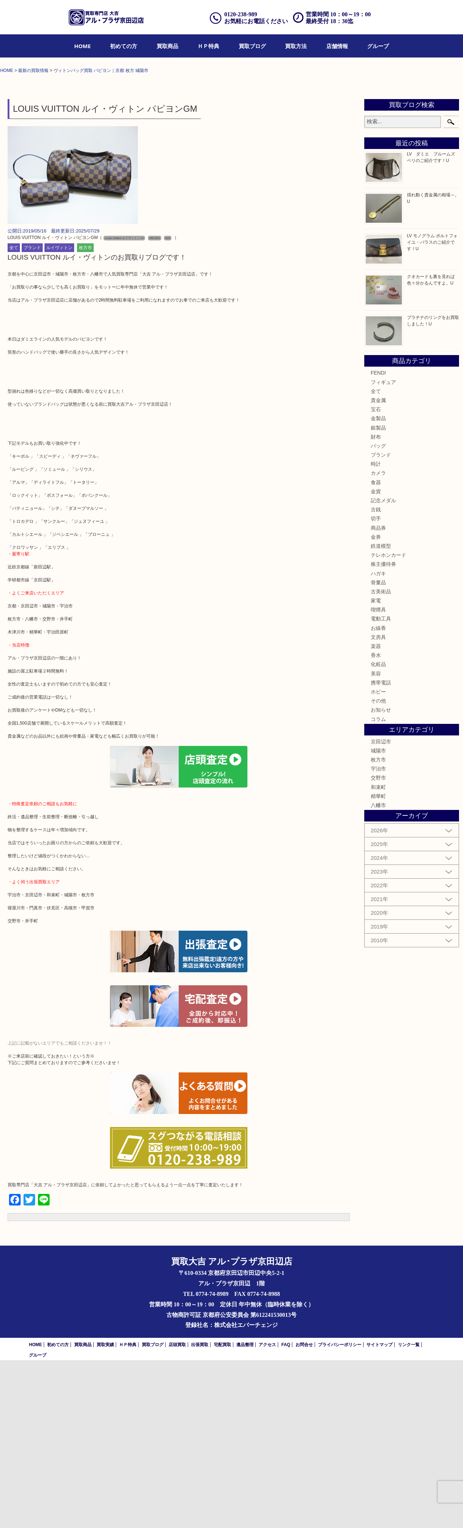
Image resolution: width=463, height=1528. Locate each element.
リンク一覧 (409, 1512)
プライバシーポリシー (339, 1512)
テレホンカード (388, 723)
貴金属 (378, 568)
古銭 (376, 677)
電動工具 (381, 787)
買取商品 (167, 46)
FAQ (285, 1512)
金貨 (376, 659)
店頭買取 (177, 1512)
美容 (376, 841)
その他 (378, 868)
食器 (376, 650)
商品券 (378, 696)
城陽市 (378, 918)
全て (13, 415)
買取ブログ (252, 46)
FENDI (378, 541)
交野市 (378, 946)
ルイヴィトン (59, 415)
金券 (376, 705)
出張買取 (199, 1512)
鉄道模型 (381, 714)
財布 (376, 604)
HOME (82, 46)
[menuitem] (82, 46)
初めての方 (123, 46)
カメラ (378, 641)
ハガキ (378, 741)
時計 (376, 632)
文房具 (378, 805)
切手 (376, 687)
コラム (378, 887)
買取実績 (105, 1512)
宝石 (376, 577)
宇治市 (378, 937)
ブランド (32, 415)
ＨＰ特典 (208, 46)
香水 (376, 823)
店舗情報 (337, 46)
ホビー (378, 859)
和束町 (378, 955)
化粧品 (378, 832)
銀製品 (378, 595)
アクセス (267, 1512)
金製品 (378, 586)
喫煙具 (378, 778)
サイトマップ (379, 1512)
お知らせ (381, 878)
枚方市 (85, 415)
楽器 (376, 814)
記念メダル (383, 668)
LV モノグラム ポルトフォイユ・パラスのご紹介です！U (432, 410)
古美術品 (381, 759)
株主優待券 (383, 732)
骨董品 (378, 750)
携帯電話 (381, 850)
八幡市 (378, 973)
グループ (378, 46)
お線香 (378, 796)
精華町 (378, 964)
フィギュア (383, 550)
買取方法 (296, 46)
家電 (376, 768)
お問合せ (304, 1512)
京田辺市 (381, 909)
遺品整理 (245, 1512)
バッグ (378, 613)
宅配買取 (222, 1512)
